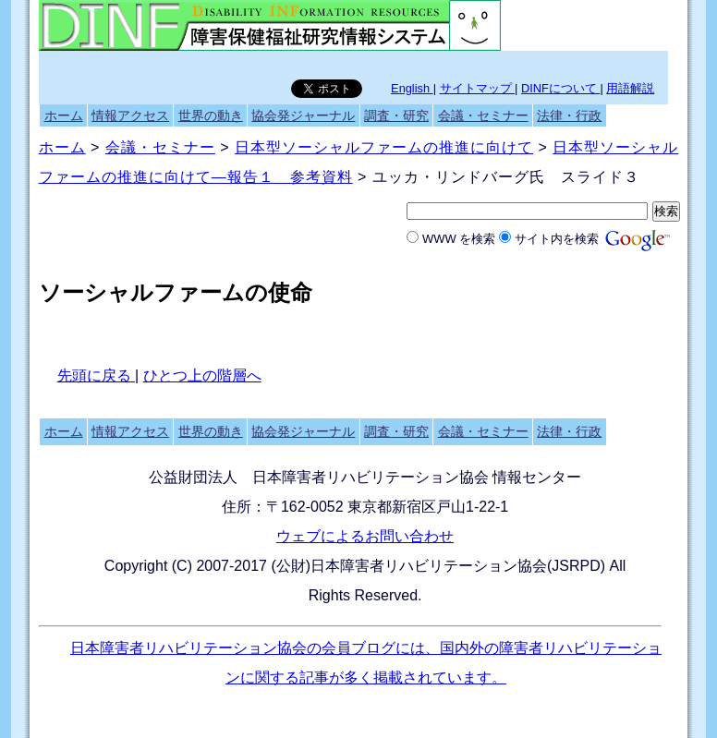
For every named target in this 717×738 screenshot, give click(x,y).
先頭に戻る (96, 375)
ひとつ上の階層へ (202, 375)
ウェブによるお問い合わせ (365, 536)
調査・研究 (396, 115)
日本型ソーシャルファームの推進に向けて (384, 147)
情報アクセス (130, 115)
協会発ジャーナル (303, 115)
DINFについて (560, 88)
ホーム (63, 115)
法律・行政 (569, 115)
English (412, 88)
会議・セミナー (483, 115)
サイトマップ (478, 88)
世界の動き (210, 115)
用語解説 (630, 88)
